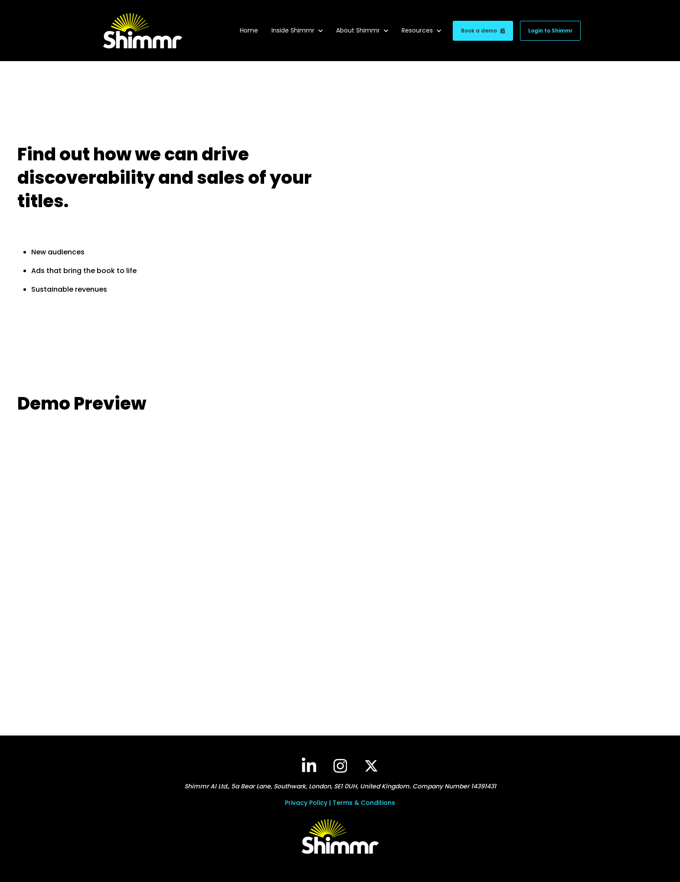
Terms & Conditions (364, 802)
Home (249, 30)
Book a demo (483, 30)
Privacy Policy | (309, 802)
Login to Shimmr (550, 30)
